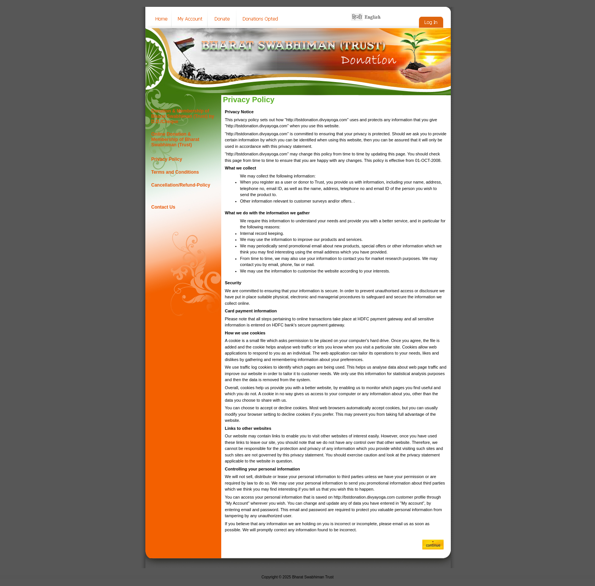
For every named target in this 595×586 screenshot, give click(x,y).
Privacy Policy (166, 159)
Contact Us (163, 207)
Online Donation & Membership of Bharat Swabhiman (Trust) (175, 139)
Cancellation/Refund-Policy (180, 185)
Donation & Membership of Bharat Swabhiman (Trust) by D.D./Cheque (182, 116)
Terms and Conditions (175, 172)
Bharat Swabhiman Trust (313, 577)
